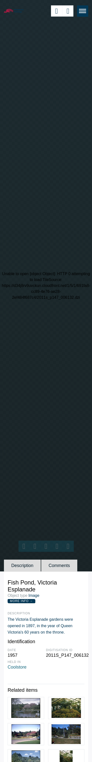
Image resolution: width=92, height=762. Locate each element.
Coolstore (17, 667)
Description (22, 565)
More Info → (21, 601)
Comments (59, 565)
